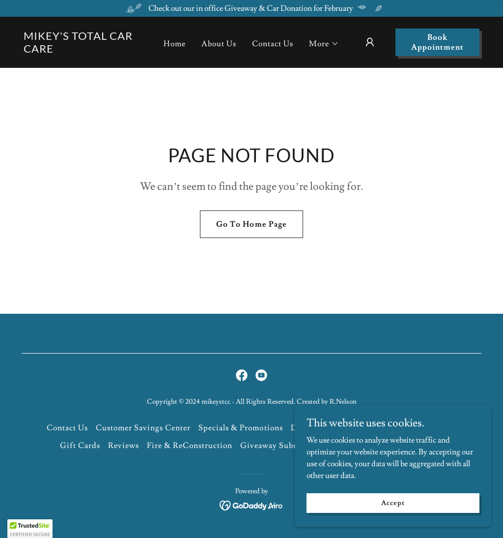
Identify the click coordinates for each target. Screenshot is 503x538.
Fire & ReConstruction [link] (189, 445)
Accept (392, 502)
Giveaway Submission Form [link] (291, 445)
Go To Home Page (251, 224)
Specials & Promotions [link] (240, 428)
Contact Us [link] (272, 44)
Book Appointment (437, 42)
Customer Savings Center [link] (143, 428)
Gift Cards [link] (80, 445)
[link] (83, 50)
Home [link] (175, 44)
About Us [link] (218, 44)
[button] (324, 44)
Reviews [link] (123, 445)
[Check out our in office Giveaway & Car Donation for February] (251, 8)
